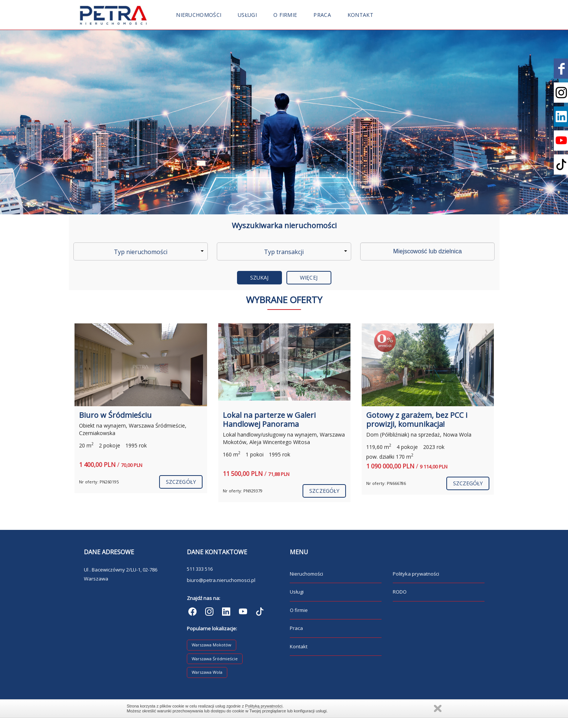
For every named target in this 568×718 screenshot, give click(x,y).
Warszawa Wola (207, 672)
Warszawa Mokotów (211, 645)
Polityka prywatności (416, 573)
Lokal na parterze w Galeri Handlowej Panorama (269, 419)
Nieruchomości (198, 14)
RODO (400, 591)
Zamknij (437, 708)
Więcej (309, 277)
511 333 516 (200, 568)
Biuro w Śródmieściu (115, 415)
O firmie (285, 14)
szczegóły (181, 481)
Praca (322, 14)
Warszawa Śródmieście (215, 658)
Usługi (247, 14)
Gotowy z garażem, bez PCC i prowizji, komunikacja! (416, 419)
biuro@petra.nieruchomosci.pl (221, 580)
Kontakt (360, 14)
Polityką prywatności (264, 706)
